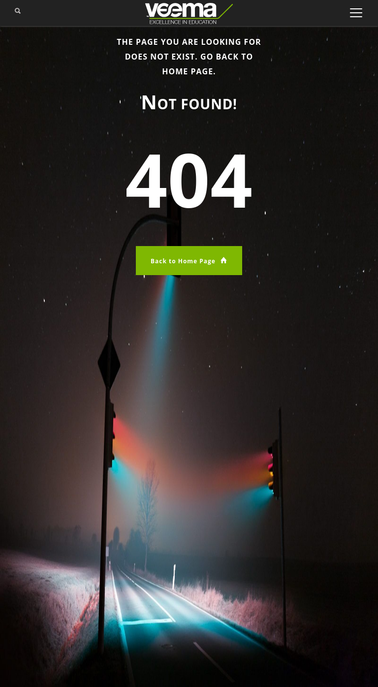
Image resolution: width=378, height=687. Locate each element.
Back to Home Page (189, 260)
